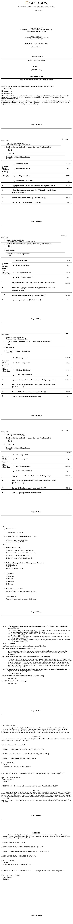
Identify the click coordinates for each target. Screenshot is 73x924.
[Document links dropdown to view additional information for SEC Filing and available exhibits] (36, 10)
